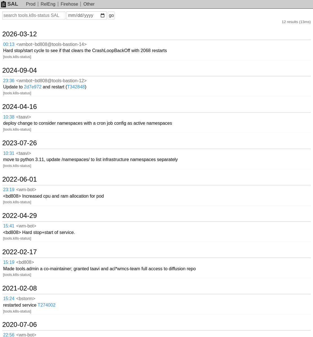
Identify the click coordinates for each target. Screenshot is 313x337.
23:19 (8, 189)
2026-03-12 (19, 34)
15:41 (8, 226)
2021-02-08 (19, 288)
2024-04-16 (19, 106)
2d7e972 (32, 86)
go (111, 15)
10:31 (8, 153)
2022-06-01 (19, 179)
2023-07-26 (19, 143)
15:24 (8, 298)
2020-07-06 (19, 324)
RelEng (48, 4)
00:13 (8, 44)
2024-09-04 (19, 70)
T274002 (47, 305)
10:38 (8, 117)
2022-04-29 (19, 215)
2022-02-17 (19, 252)
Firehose (69, 4)
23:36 (8, 80)
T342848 (76, 86)
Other (89, 4)
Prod (30, 4)
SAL (9, 4)
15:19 (8, 262)
